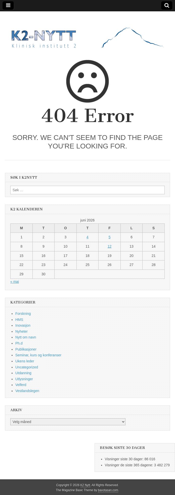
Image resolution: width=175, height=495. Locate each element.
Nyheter (21, 331)
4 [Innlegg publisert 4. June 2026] (87, 237)
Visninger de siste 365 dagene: (129, 465)
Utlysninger (24, 379)
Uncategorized (26, 367)
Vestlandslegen (27, 391)
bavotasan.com (108, 490)
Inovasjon (22, 325)
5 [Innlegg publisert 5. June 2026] (110, 237)
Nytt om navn (25, 337)
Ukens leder (24, 361)
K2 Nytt (85, 485)
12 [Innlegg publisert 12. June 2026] (110, 246)
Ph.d (19, 343)
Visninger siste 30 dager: (125, 459)
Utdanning (23, 373)
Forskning (23, 314)
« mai (14, 282)
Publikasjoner (25, 349)
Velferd (20, 385)
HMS (19, 320)
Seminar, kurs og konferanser (38, 355)
